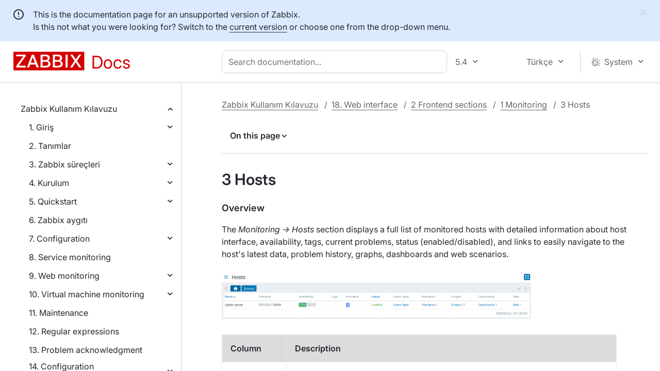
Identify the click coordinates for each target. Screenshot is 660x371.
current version (258, 27)
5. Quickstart (53, 201)
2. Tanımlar (50, 146)
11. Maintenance (58, 313)
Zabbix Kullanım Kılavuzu (69, 109)
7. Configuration (59, 238)
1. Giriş (41, 127)
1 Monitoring (523, 104)
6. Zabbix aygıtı (58, 220)
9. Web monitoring (64, 276)
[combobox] (336, 62)
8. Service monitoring (70, 257)
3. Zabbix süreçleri (64, 164)
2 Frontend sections (449, 104)
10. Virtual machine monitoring (86, 294)
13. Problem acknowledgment (85, 350)
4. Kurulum (49, 183)
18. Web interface (365, 104)
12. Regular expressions (74, 331)
